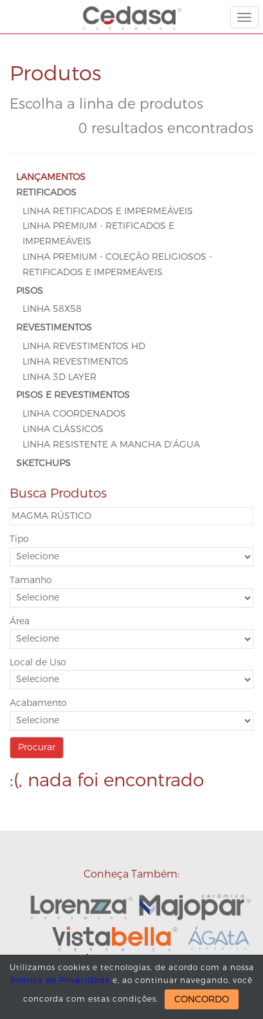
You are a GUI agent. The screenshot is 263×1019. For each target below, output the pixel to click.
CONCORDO (201, 999)
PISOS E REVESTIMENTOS (73, 395)
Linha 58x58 (52, 309)
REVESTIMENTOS (54, 327)
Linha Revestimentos (76, 362)
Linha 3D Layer (59, 377)
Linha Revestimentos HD (84, 346)
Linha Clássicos (63, 429)
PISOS (29, 291)
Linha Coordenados (74, 414)
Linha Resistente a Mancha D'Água (111, 444)
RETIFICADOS (46, 192)
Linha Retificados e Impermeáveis (108, 211)
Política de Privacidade (60, 980)
